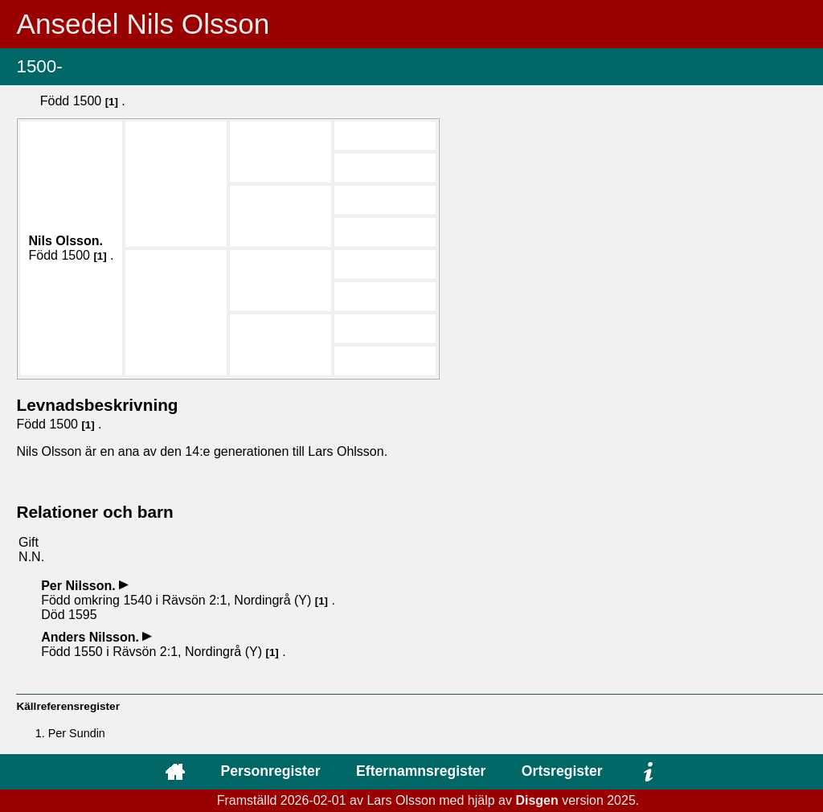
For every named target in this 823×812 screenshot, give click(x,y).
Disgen (536, 800)
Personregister (270, 771)
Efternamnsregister (420, 771)
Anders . (91, 637)
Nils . (65, 241)
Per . (80, 586)
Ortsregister (562, 771)
